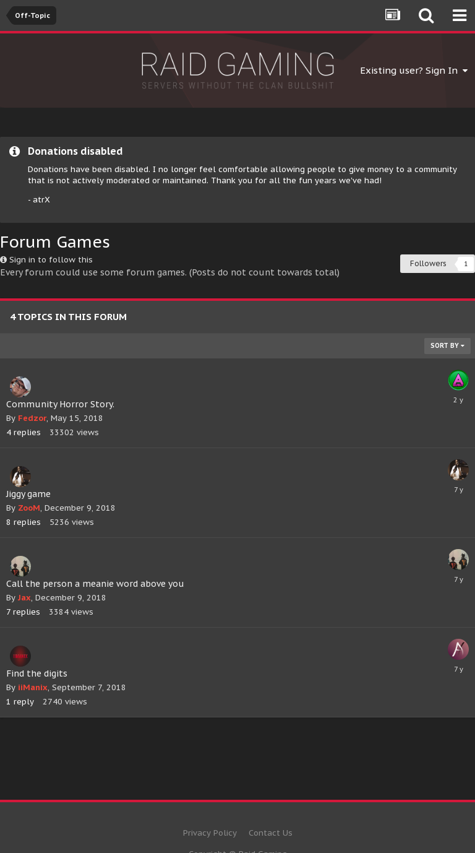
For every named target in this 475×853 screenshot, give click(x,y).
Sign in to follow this (51, 259)
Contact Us (271, 833)
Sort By (447, 346)
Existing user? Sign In (414, 70)
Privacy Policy (210, 833)
